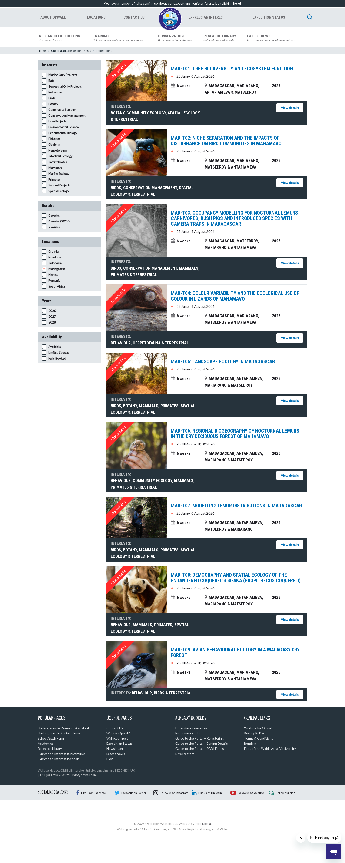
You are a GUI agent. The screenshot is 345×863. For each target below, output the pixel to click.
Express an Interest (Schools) (59, 759)
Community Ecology (62, 110)
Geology (54, 145)
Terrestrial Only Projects (65, 87)
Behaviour (55, 93)
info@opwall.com (84, 775)
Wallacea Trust (117, 739)
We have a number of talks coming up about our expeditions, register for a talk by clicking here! (172, 3)
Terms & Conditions (258, 739)
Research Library (50, 749)
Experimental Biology (62, 134)
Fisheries (54, 139)
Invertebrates (57, 163)
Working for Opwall (258, 729)
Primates (54, 180)
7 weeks (54, 228)
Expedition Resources (191, 729)
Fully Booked (57, 359)
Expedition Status (119, 744)
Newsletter (114, 749)
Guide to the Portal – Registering (199, 739)
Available (54, 347)
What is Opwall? (118, 734)
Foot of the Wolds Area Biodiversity (270, 749)
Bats (51, 81)
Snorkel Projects (59, 186)
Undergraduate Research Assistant (63, 729)
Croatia (53, 252)
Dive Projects (57, 122)
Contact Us (114, 729)
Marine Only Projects (62, 75)
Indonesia (55, 264)
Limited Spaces (58, 353)
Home (42, 51)
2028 (52, 323)
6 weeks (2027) (59, 222)
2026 (52, 311)
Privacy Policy (254, 734)
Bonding (250, 744)
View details (290, 108)
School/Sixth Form (51, 739)
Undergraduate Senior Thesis (71, 51)
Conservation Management (66, 116)
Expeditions (104, 51)
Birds (51, 99)
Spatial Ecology (58, 192)
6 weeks (54, 216)
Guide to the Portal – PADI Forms (199, 749)
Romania (54, 281)
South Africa (56, 287)
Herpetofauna (57, 151)
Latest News (115, 754)
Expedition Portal (187, 734)
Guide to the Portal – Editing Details (201, 744)
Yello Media (203, 848)
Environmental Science (63, 128)
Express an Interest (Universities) (62, 754)
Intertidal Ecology (60, 157)
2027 (52, 317)
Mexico (53, 275)
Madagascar (56, 269)
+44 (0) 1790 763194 (55, 775)
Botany (53, 104)
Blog (109, 759)
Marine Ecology (58, 174)
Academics (45, 744)
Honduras (55, 258)
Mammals (55, 168)
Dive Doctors (184, 754)
